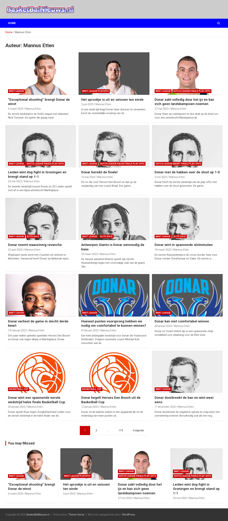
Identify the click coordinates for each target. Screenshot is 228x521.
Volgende (138, 430)
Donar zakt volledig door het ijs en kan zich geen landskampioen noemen (184, 102)
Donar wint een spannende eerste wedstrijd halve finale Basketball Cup (36, 400)
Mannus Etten (33, 108)
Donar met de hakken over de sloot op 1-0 (187, 172)
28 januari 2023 (163, 326)
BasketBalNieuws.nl (38, 514)
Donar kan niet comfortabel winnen (182, 321)
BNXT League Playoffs (95, 91)
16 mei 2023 (88, 177)
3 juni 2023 (87, 104)
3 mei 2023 (161, 177)
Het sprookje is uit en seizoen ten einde (112, 100)
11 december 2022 (165, 406)
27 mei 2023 (162, 108)
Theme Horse (76, 514)
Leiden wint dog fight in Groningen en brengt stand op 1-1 (37, 174)
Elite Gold (33, 236)
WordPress (128, 514)
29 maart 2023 (89, 254)
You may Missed (21, 443)
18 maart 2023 (163, 249)
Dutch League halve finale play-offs (122, 163)
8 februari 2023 (90, 330)
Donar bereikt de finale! (99, 172)
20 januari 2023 (16, 406)
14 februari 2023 (17, 330)
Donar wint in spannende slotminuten (184, 245)
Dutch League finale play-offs (191, 91)
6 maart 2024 (15, 108)
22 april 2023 (15, 249)
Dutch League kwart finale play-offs (178, 163)
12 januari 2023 (90, 406)
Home (12, 23)
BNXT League (16, 91)
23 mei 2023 (15, 181)
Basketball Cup (18, 389)
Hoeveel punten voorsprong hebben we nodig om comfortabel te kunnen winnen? (113, 323)
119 (121, 430)
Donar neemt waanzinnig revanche (35, 245)
